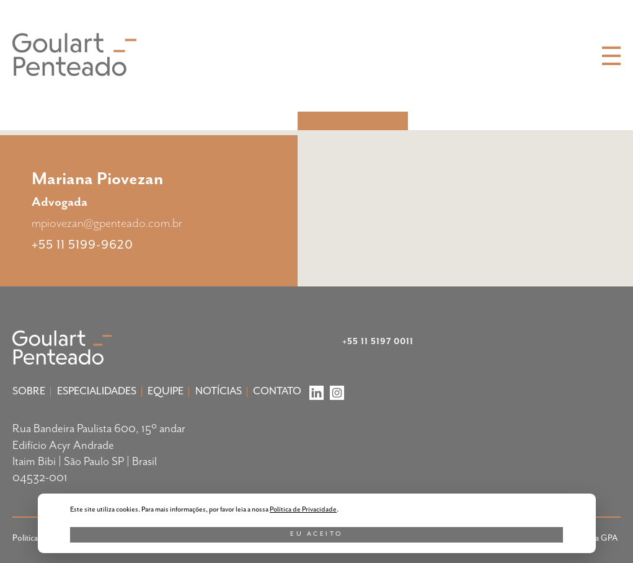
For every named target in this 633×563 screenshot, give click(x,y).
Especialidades (96, 391)
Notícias (218, 391)
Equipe (166, 391)
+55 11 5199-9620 (82, 244)
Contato (277, 391)
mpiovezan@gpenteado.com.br (107, 223)
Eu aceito (316, 534)
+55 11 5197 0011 (378, 342)
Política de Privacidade (303, 509)
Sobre (28, 391)
